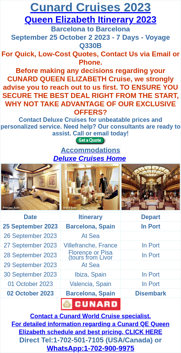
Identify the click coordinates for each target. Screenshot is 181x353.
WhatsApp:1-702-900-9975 (90, 348)
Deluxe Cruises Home (89, 158)
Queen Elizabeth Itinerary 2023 (90, 19)
